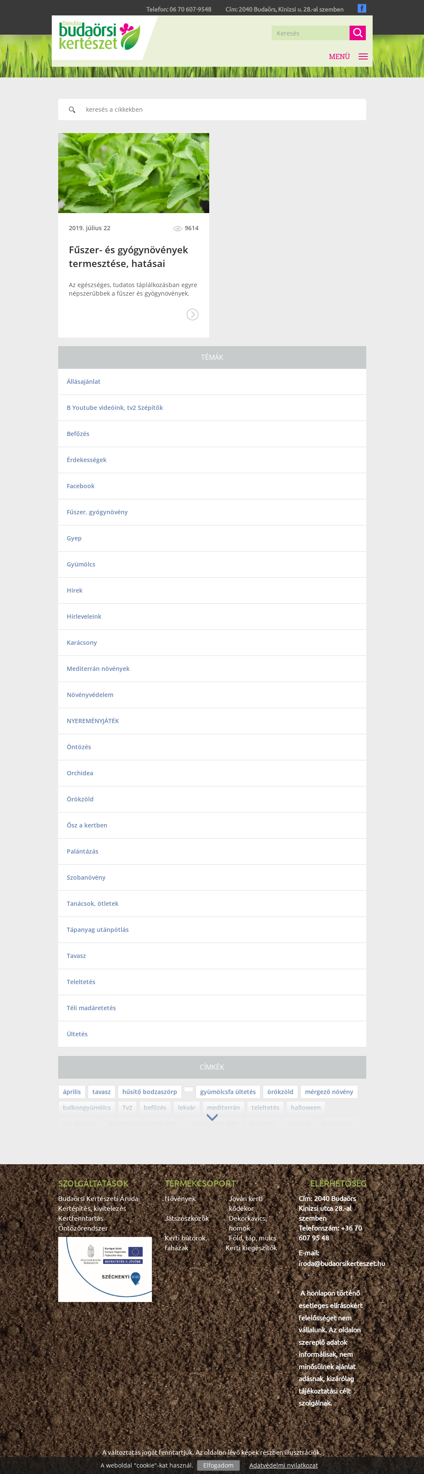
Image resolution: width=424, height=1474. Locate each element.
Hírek (75, 590)
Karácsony (82, 642)
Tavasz (76, 956)
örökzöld (280, 1092)
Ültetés (77, 1034)
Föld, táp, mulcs (252, 1237)
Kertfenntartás (80, 1217)
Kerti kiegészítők (251, 1247)
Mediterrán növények (98, 668)
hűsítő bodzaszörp (149, 1092)
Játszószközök (187, 1217)
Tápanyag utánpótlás (98, 929)
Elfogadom (218, 1465)
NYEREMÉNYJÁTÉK (93, 721)
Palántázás (82, 851)
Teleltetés (81, 982)
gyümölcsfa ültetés (228, 1092)
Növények (180, 1198)
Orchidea (80, 773)
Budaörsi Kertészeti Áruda (98, 1198)
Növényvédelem (90, 695)
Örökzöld (80, 799)
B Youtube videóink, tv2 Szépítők (115, 407)
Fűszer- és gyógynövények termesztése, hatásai (128, 256)
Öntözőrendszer (83, 1227)
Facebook (81, 486)
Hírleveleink (84, 616)
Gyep (74, 538)
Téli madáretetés (91, 1008)
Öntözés (79, 747)
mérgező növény (329, 1092)
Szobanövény (86, 877)
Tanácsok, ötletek (93, 903)
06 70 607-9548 (190, 9)
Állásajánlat (84, 381)
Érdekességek (87, 460)
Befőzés (78, 434)
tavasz (101, 1092)
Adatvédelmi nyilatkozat (283, 1465)
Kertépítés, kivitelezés (92, 1208)
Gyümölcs (81, 564)
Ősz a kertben (87, 825)
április (72, 1092)
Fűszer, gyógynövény (97, 512)
